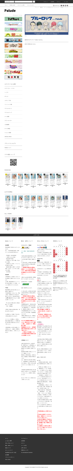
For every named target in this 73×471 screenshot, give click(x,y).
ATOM (9, 459)
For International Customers (27, 452)
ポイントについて (9, 450)
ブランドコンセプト (30, 5)
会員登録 (51, 1)
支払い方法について (9, 443)
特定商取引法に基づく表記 (10, 452)
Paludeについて (8, 147)
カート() (65, 1)
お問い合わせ (56, 5)
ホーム (6, 5)
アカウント (45, 1)
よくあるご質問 (8, 440)
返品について (8, 447)
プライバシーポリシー (9, 457)
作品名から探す (11, 5)
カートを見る (24, 445)
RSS (6, 459)
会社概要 (7, 454)
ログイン (57, 1)
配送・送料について (9, 445)
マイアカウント (24, 438)
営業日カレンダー (24, 450)
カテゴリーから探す (20, 5)
